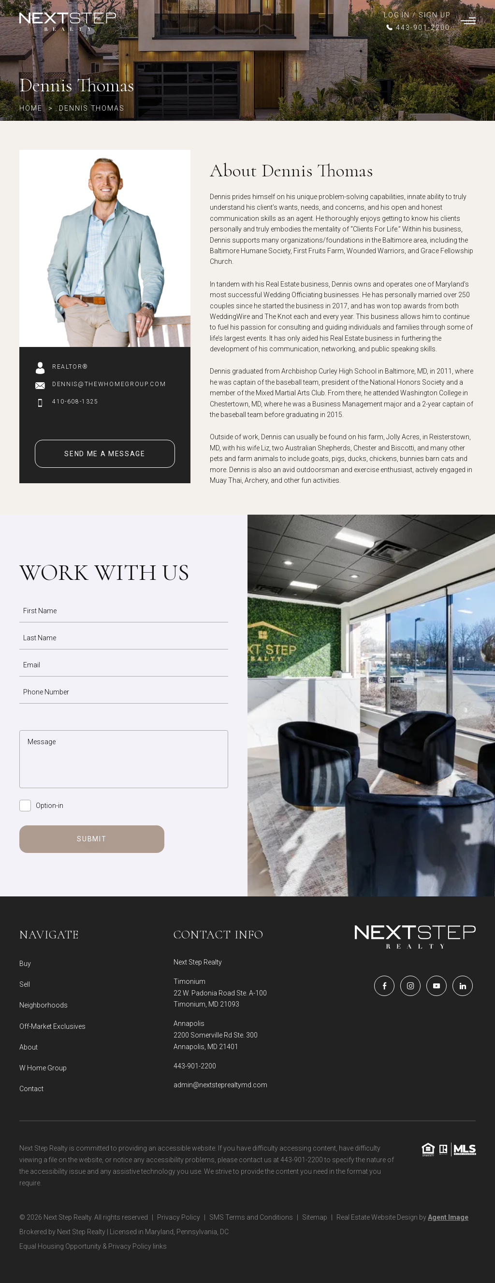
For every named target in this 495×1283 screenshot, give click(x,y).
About (28, 1047)
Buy (25, 963)
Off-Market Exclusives (52, 1026)
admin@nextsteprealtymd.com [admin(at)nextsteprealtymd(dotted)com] (220, 1085)
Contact (31, 1089)
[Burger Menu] (468, 21)
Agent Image (448, 1217)
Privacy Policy (178, 1217)
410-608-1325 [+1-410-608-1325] (75, 401)
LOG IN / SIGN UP (417, 15)
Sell (24, 984)
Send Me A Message (105, 454)
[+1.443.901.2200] (417, 27)
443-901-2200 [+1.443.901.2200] (195, 1066)
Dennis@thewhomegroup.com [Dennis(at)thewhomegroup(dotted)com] (109, 384)
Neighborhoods (43, 1005)
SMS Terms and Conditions (251, 1217)
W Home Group (43, 1068)
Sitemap (314, 1217)
